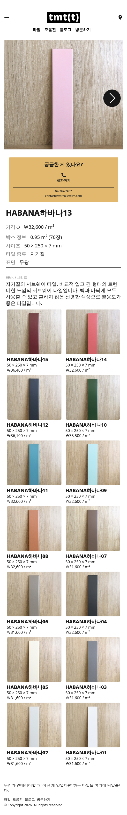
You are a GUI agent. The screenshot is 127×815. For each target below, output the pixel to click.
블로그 (65, 29)
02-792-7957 (63, 191)
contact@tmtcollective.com (63, 196)
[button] (112, 98)
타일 (36, 29)
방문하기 (83, 29)
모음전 (50, 29)
